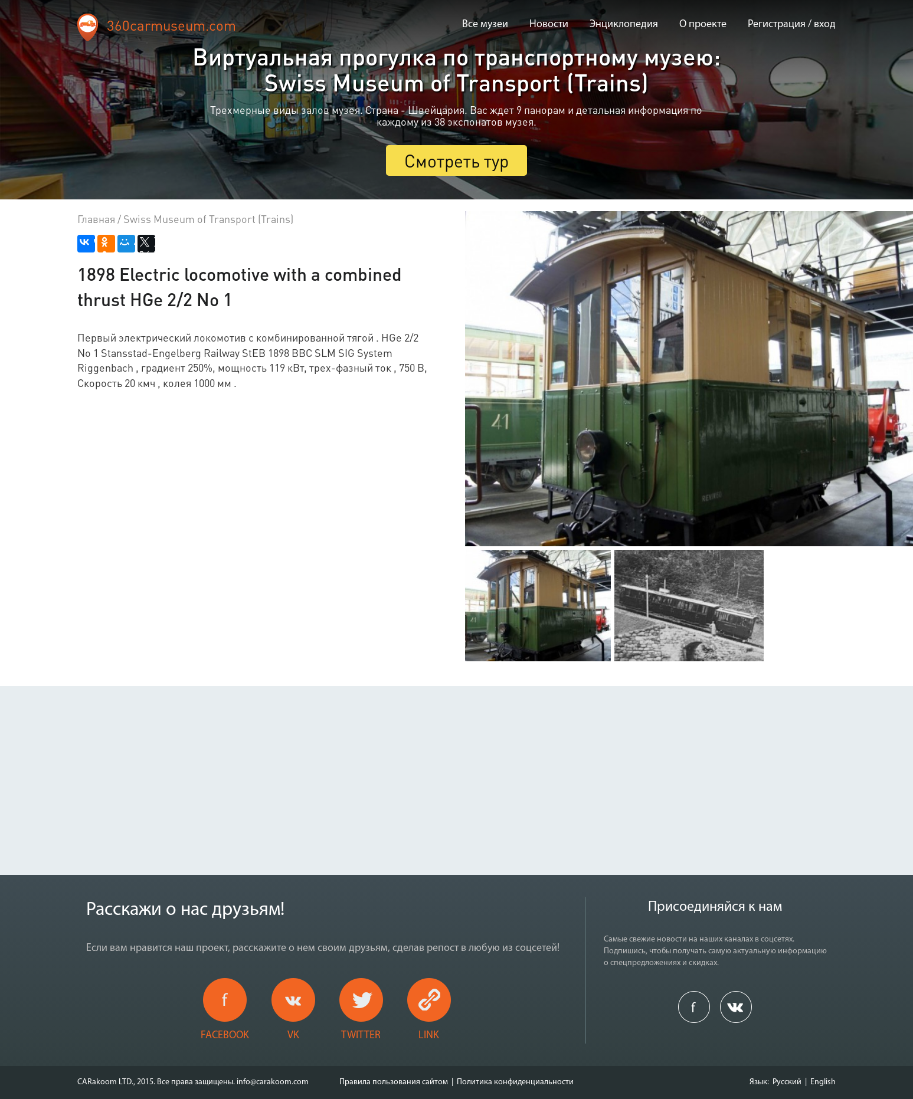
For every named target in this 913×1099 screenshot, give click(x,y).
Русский (787, 1082)
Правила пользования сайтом (393, 1082)
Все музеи (485, 24)
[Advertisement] (457, 768)
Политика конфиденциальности (515, 1082)
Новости (548, 24)
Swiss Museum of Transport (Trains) (208, 218)
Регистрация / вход (792, 24)
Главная (96, 218)
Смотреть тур (456, 160)
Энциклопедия (624, 24)
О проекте (703, 24)
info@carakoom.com (273, 1082)
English (823, 1082)
